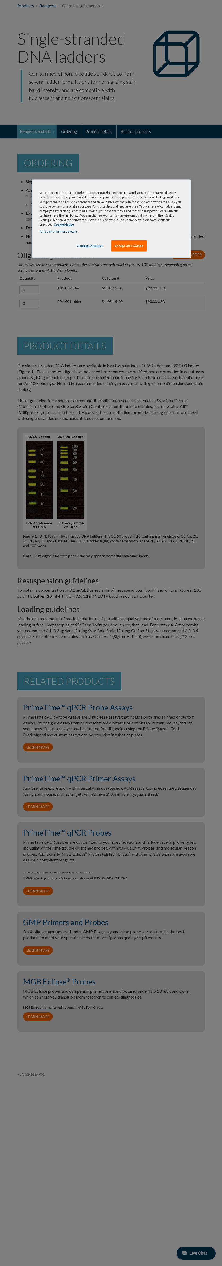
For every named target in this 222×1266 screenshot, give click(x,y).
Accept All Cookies (128, 246)
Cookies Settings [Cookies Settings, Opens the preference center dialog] (90, 245)
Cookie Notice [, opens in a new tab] (64, 224)
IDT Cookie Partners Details (59, 231)
